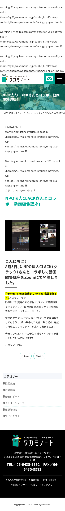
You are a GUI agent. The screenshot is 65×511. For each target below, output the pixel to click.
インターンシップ (25, 190)
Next (38, 356)
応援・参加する (50, 479)
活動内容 (35, 479)
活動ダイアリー (19, 484)
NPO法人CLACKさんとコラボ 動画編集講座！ (31, 97)
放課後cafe (11, 409)
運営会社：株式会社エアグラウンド (32, 453)
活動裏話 (10, 390)
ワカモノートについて (41, 484)
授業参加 (10, 383)
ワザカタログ (12, 416)
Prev (26, 356)
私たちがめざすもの (17, 479)
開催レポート (12, 396)
